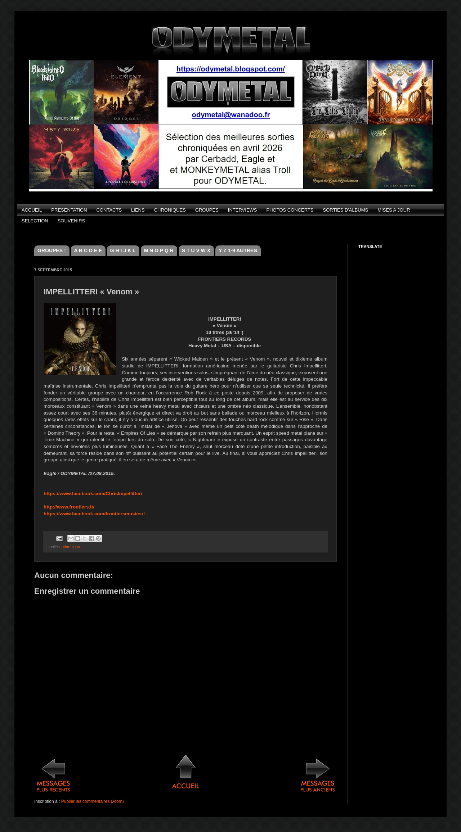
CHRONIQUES (170, 210)
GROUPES (207, 210)
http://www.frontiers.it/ (69, 507)
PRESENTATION (69, 210)
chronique (71, 546)
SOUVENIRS (71, 220)
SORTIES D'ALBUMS (345, 210)
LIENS (138, 210)
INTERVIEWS (242, 210)
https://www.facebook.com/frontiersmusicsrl (94, 513)
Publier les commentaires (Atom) (92, 801)
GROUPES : (51, 250)
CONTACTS (109, 210)
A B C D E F (88, 250)
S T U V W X (196, 250)
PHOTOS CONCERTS (290, 210)
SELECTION (35, 220)
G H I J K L (123, 250)
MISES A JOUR (393, 210)
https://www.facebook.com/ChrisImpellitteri (93, 493)
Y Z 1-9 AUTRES (238, 250)
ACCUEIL (32, 210)
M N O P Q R (159, 250)
